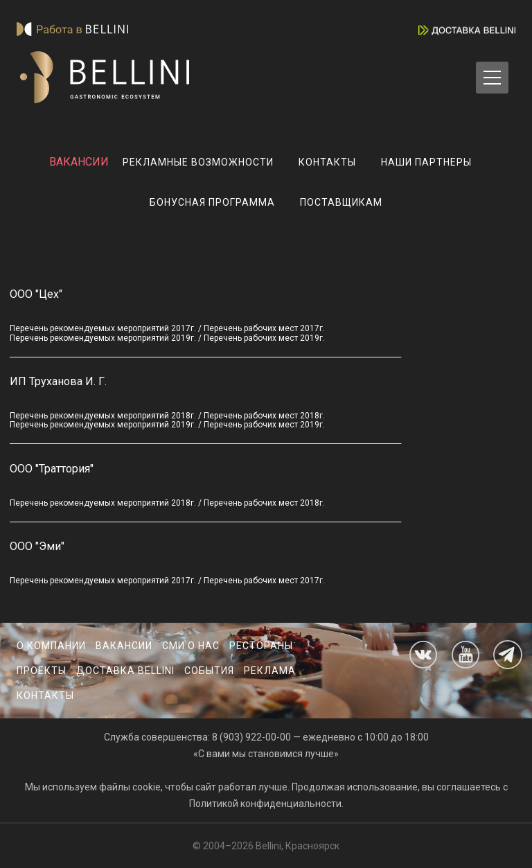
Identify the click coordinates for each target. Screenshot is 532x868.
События (209, 670)
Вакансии (124, 645)
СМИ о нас (191, 645)
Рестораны (261, 645)
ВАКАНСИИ (79, 161)
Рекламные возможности (198, 162)
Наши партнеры (426, 162)
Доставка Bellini (125, 670)
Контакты (327, 162)
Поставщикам (341, 202)
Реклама (270, 670)
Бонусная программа (212, 202)
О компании (51, 645)
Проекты (41, 670)
